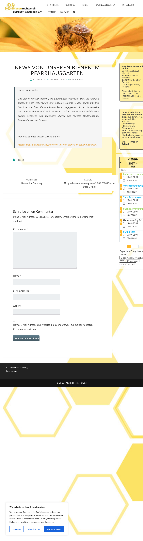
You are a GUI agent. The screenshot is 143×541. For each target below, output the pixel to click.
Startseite (52, 5)
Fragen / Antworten (104, 5)
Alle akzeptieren (54, 529)
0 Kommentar (77, 79)
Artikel (125, 144)
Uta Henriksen (58, 79)
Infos (85, 5)
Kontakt (64, 12)
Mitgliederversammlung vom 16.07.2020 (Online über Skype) (89, 183)
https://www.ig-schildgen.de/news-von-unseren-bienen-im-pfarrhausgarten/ (57, 144)
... (137, 246)
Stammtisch (129, 231)
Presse (20, 159)
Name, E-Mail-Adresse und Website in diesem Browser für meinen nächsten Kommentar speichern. (53, 327)
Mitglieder (128, 5)
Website (17, 305)
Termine (51, 12)
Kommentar (20, 229)
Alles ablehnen (34, 529)
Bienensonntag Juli (132, 220)
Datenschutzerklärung (17, 367)
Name (17, 275)
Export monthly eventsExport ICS (129, 263)
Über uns (70, 5)
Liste (123, 170)
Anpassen (16, 529)
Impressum (11, 371)
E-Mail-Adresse (22, 290)
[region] (37, 518)
